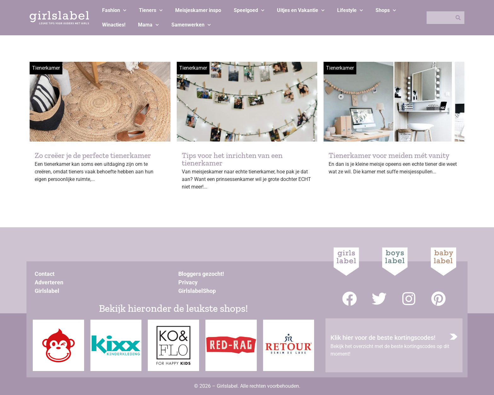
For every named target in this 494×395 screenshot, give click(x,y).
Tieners (151, 10)
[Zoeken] (458, 17)
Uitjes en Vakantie (301, 10)
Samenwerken (191, 25)
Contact (45, 273)
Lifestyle (350, 10)
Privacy (188, 282)
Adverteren (49, 282)
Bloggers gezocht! (201, 273)
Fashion (114, 10)
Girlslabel (47, 291)
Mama (148, 25)
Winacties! (113, 25)
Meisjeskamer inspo (198, 10)
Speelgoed (249, 10)
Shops (386, 10)
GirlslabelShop (197, 291)
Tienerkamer (46, 68)
